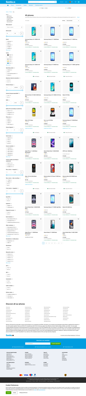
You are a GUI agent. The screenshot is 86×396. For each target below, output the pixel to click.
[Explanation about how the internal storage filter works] (13, 84)
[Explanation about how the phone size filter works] (11, 117)
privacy (35, 389)
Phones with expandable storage (50, 316)
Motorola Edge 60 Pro (9, 359)
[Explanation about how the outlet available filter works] (13, 285)
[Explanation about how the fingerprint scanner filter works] (15, 210)
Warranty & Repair (9, 369)
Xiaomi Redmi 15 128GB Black (50, 232)
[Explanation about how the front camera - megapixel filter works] (17, 188)
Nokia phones (46, 308)
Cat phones (8, 316)
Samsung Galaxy (10, 17)
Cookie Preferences (50, 381)
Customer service (38, 5)
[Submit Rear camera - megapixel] (21, 172)
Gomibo (45, 362)
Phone (12, 5)
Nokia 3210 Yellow (29, 120)
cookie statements (41, 389)
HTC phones (27, 318)
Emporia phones (28, 307)
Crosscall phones (9, 318)
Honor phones (27, 316)
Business (61, 1)
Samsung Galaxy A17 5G (10, 360)
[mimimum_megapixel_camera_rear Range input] (8, 172)
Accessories (18, 5)
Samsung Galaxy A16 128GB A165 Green (32, 65)
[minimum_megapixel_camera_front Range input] (8, 191)
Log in (66, 1)
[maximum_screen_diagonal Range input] (16, 129)
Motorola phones (10, 20)
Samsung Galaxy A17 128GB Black (51, 39)
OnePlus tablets (46, 358)
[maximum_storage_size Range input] (16, 87)
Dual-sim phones (9, 321)
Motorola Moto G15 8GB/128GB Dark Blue (33, 95)
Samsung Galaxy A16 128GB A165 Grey (52, 95)
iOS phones (27, 319)
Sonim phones (65, 310)
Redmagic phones (47, 321)
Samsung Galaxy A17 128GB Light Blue (71, 64)
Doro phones (8, 319)
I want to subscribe (56, 343)
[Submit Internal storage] (21, 87)
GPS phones (27, 313)
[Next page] (62, 243)
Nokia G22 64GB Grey (67, 207)
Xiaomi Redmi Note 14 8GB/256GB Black (32, 208)
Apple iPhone (9, 16)
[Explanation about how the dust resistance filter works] (13, 216)
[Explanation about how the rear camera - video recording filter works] (19, 178)
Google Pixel (9, 18)
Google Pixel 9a (8, 358)
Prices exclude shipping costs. (54, 378)
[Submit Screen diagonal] (21, 129)
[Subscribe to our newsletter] (37, 343)
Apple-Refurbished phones (11, 313)
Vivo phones (65, 313)
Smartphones (65, 308)
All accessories (64, 360)
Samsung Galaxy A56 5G (10, 357)
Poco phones (46, 318)
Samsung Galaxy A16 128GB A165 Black (32, 40)
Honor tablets (45, 357)
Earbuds (63, 357)
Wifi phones (65, 316)
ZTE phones (65, 319)
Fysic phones (27, 310)
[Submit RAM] (21, 102)
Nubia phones (46, 311)
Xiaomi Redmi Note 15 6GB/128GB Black (70, 233)
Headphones (64, 358)
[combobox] (42, 2)
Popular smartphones (11, 352)
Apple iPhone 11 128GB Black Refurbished (31, 233)
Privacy (33, 381)
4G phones (8, 307)
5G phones (8, 308)
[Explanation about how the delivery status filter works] (13, 292)
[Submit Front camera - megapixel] (21, 191)
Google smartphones (28, 358)
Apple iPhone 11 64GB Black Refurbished (31, 151)
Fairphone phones (28, 308)
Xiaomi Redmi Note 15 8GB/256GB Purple (51, 151)
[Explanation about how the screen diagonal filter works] (13, 127)
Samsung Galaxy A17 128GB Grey (70, 39)
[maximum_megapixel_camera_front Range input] (16, 191)
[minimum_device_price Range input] (8, 33)
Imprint (37, 381)
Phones (26, 352)
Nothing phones (47, 310)
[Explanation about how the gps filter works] (8, 265)
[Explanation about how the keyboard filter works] (11, 203)
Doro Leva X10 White (48, 120)
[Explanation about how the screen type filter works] (12, 135)
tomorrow (72, 335)
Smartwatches (64, 359)
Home (7, 11)
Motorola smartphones (28, 357)
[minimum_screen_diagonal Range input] (8, 129)
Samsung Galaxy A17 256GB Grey (51, 64)
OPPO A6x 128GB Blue (67, 151)
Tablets (25, 5)
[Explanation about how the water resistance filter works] (14, 225)
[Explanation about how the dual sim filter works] (10, 196)
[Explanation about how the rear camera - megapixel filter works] (17, 169)
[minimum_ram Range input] (8, 102)
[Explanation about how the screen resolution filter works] (14, 146)
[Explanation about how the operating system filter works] (14, 67)
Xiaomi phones (9, 21)
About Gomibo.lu (28, 381)
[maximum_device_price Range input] (16, 33)
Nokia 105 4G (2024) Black (30, 176)
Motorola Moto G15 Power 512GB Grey (52, 176)
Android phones (9, 310)
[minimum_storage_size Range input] (8, 87)
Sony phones (65, 311)
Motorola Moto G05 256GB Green (70, 176)
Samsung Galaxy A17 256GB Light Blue (52, 207)
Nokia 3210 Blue (66, 95)
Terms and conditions (42, 381)
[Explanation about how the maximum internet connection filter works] (19, 78)
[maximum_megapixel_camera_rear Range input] (16, 172)
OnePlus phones (47, 313)
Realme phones (47, 319)
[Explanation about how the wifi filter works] (8, 272)
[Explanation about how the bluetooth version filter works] (14, 252)
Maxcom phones (28, 321)
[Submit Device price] (21, 33)
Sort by (63, 20)
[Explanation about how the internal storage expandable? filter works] (19, 93)
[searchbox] (41, 2)
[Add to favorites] (41, 26)
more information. (53, 379)
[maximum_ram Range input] (16, 102)
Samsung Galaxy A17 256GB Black (70, 120)
